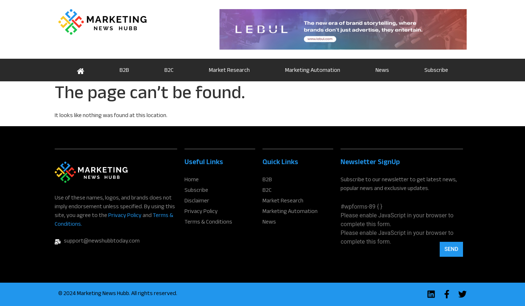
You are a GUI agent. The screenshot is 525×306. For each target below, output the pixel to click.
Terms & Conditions (208, 222)
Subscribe (436, 71)
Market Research (229, 71)
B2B (124, 71)
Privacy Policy (124, 216)
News (382, 71)
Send (451, 249)
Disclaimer (196, 201)
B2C (169, 71)
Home (80, 70)
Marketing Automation (312, 71)
